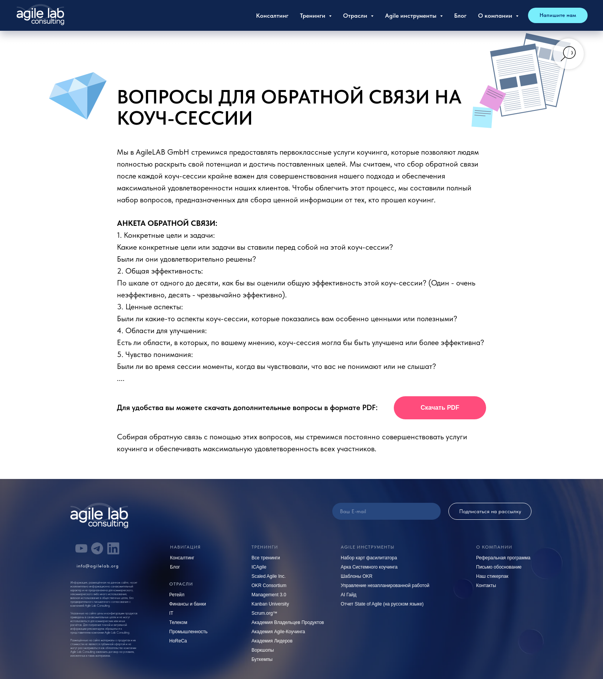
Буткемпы (262, 659)
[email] (386, 511)
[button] (558, 15)
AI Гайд (348, 594)
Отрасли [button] (356, 15)
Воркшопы (263, 650)
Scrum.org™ (264, 613)
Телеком (178, 622)
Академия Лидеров (272, 641)
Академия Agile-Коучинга (278, 631)
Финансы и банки (187, 604)
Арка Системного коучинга (369, 567)
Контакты (486, 585)
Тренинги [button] (313, 15)
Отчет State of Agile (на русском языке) (382, 604)
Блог (460, 15)
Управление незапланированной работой (385, 585)
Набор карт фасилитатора (369, 558)
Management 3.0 (269, 594)
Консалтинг (272, 15)
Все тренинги (266, 558)
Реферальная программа (503, 558)
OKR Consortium (269, 585)
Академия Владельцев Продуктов (288, 622)
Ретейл (177, 594)
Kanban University (270, 604)
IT (171, 613)
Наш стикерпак (492, 576)
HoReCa (178, 641)
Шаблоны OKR (356, 576)
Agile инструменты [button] (411, 15)
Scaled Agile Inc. (269, 576)
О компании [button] (496, 15)
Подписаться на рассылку (490, 511)
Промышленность (188, 631)
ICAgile (259, 567)
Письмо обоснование (498, 567)
